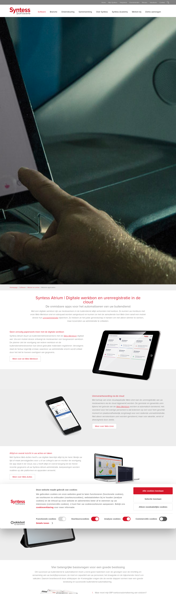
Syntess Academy (120, 12)
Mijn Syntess (112, 2)
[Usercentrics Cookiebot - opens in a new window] (18, 589)
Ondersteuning (68, 12)
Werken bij (136, 12)
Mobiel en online (33, 287)
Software (42, 12)
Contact (162, 2)
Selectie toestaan (153, 564)
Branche (53, 12)
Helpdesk (123, 2)
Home (103, 2)
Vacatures (153, 2)
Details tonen (42, 588)
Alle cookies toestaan (152, 556)
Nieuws (144, 2)
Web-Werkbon (70, 336)
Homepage (14, 287)
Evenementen (134, 2)
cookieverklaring (44, 572)
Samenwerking (85, 12)
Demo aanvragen (153, 12)
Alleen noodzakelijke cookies (153, 572)
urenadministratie (50, 317)
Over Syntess (102, 12)
